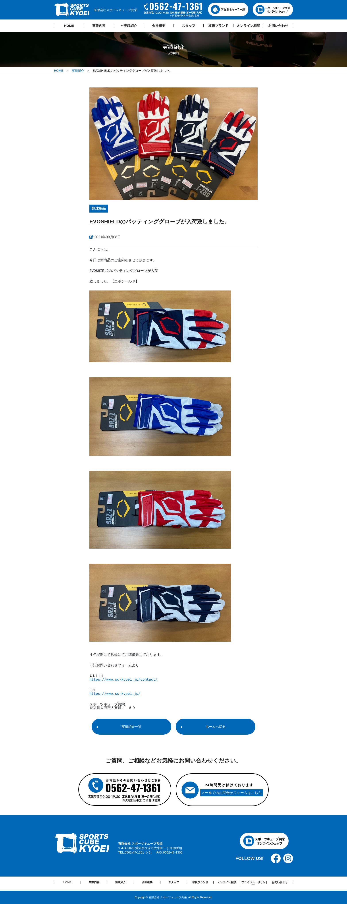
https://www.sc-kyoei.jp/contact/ (123, 680)
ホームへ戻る (216, 726)
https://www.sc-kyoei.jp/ (114, 694)
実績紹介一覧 (131, 726)
